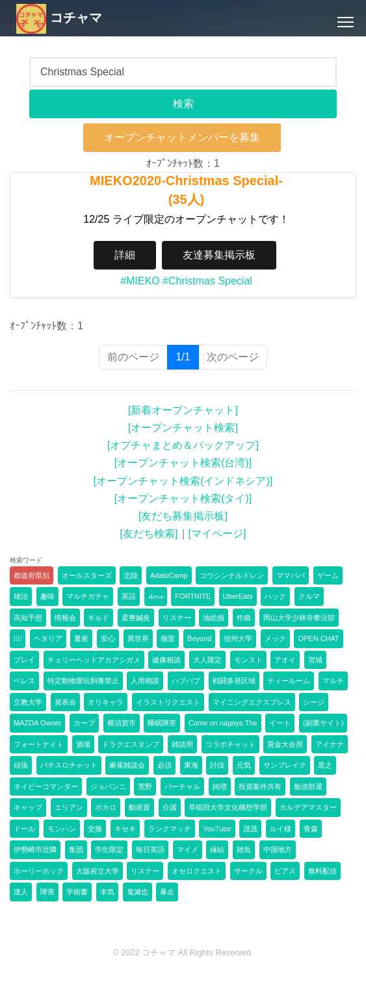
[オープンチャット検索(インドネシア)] (183, 480)
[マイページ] (217, 533)
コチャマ (59, 17)
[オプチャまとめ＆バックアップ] (183, 445)
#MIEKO (139, 280)
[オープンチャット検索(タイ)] (183, 498)
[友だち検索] (149, 533)
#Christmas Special (207, 280)
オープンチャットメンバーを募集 (182, 137)
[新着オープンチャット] (183, 410)
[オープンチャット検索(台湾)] (183, 462)
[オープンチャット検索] (183, 427)
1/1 (187, 356)
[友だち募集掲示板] (183, 516)
